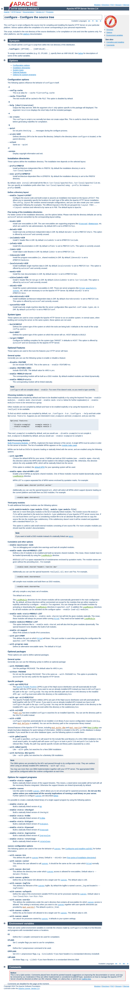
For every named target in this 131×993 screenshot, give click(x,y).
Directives (105, 5)
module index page (69, 445)
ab (41, 807)
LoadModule (18, 476)
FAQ (112, 5)
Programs (49, 12)
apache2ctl (91, 288)
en (89, 21)
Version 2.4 (40, 12)
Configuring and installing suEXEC (79, 849)
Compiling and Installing (115, 42)
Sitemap (126, 5)
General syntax (14, 356)
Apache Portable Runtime (26, 687)
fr (93, 21)
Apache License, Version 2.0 (28, 988)
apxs (71, 536)
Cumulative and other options (20, 542)
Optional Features (16, 348)
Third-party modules (16, 503)
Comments (110, 45)
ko (96, 21)
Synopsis (109, 30)
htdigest (44, 824)
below (80, 53)
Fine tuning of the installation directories (25, 212)
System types (18, 70)
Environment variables (114, 35)
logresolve (45, 836)
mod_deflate (23, 723)
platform (26, 34)
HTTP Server (16, 12)
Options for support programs (24, 75)
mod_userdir (28, 907)
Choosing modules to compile (20, 395)
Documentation (28, 12)
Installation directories (21, 68)
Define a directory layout (18, 192)
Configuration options (21, 65)
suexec (16, 291)
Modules (97, 5)
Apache (6, 12)
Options (109, 32)
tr (101, 21)
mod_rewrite (75, 728)
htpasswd (83, 224)
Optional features (19, 72)
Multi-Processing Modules (19, 440)
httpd (82, 288)
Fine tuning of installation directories (81, 858)
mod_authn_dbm (59, 728)
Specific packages (15, 681)
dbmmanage (93, 224)
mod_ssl (18, 713)
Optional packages (17, 651)
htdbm (42, 818)
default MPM (40, 467)
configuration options (20, 846)
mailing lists (86, 979)
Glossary (118, 5)
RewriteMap (93, 728)
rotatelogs (45, 841)
